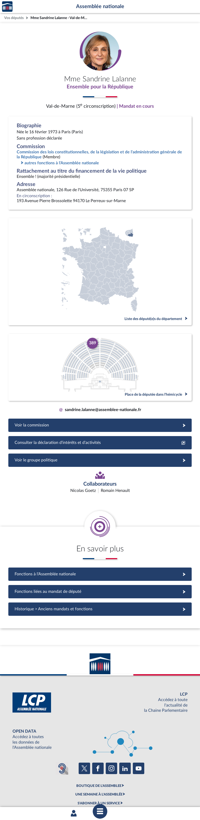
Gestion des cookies (169, 794)
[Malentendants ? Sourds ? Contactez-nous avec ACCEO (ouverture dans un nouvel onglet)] (62, 737)
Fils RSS (146, 794)
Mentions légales (28, 794)
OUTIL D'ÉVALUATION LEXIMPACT (99, 781)
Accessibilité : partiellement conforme (72, 794)
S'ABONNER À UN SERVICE (99, 772)
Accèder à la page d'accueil (7, 7)
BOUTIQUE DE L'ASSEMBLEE (98, 754)
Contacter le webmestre (120, 794)
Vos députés (14, 18)
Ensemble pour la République (100, 86)
